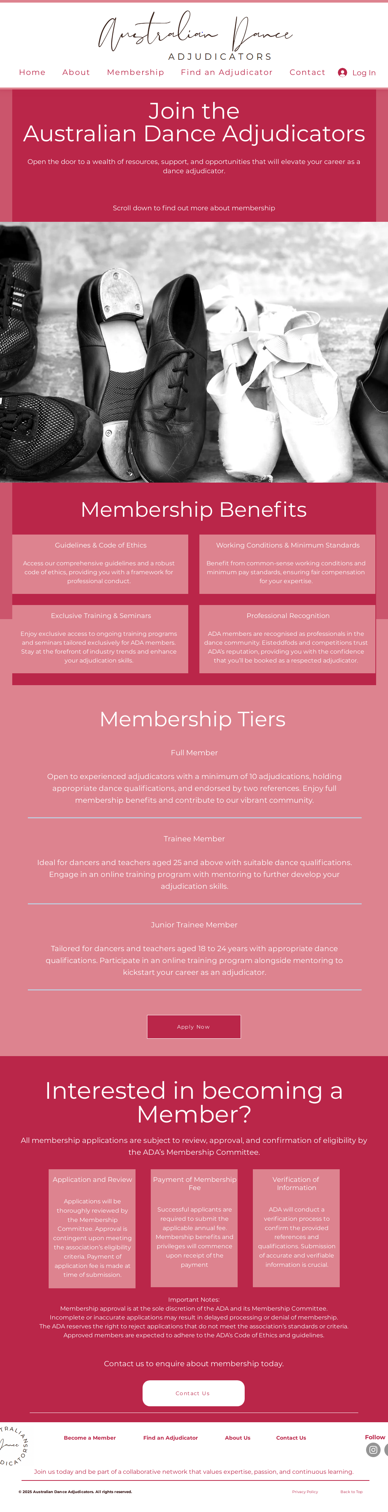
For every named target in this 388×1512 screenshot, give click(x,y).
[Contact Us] (194, 1393)
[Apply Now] (194, 1027)
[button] (76, 72)
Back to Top (351, 1491)
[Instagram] (373, 1450)
